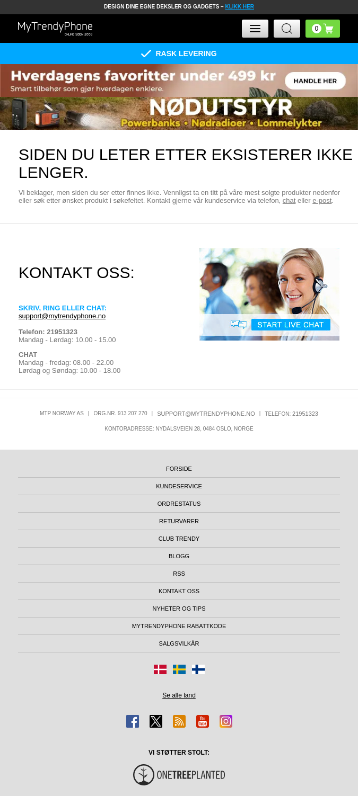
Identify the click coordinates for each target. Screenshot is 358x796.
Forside (179, 469)
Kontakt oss (179, 591)
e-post (321, 200)
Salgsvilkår (179, 643)
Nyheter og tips (178, 608)
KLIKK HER (239, 7)
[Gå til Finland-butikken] (198, 669)
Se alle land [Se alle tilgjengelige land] (179, 695)
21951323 (305, 413)
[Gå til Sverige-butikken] (179, 669)
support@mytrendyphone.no (62, 316)
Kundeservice (179, 486)
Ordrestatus (179, 503)
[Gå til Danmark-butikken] (160, 669)
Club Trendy (179, 538)
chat (289, 200)
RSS (179, 573)
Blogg (179, 556)
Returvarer (179, 521)
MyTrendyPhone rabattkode (179, 626)
